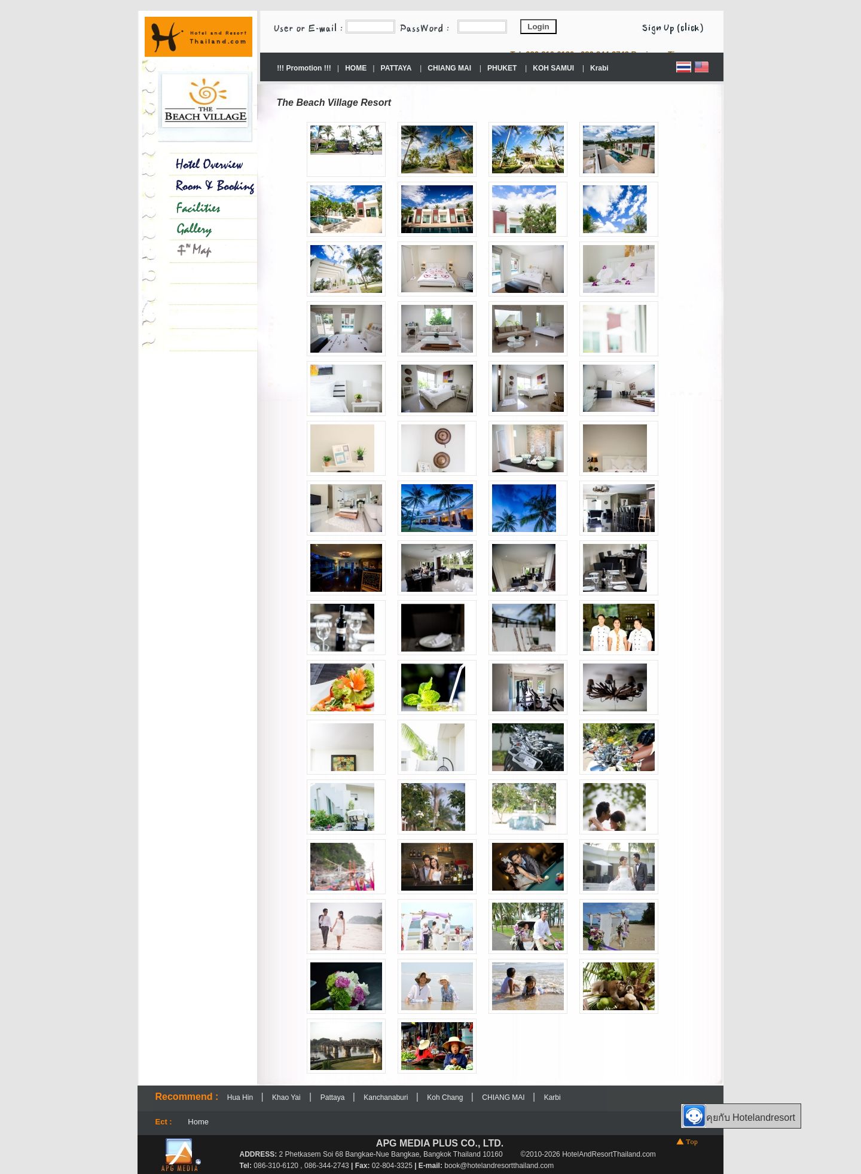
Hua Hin (241, 1097)
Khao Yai (286, 1097)
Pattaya (333, 1097)
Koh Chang (446, 1097)
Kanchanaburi (387, 1097)
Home (198, 1121)
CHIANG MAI (504, 1097)
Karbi (552, 1097)
